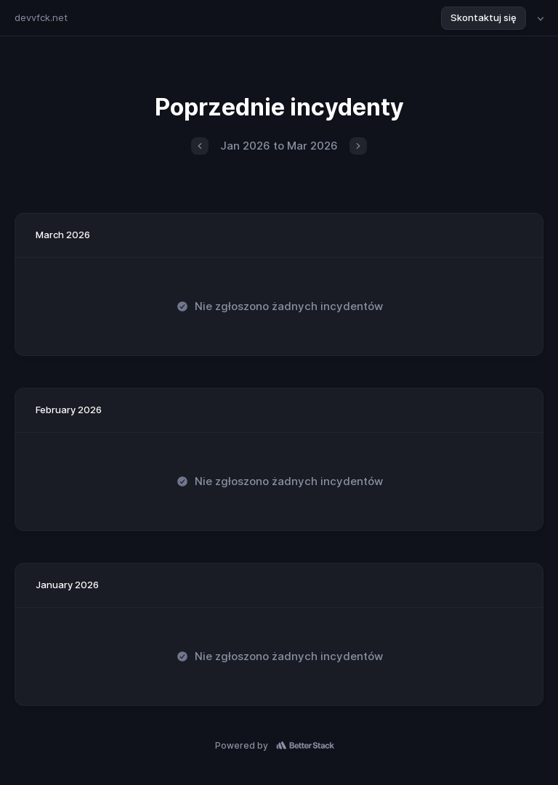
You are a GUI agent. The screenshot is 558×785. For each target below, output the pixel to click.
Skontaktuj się (483, 17)
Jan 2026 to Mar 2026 (279, 145)
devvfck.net (41, 17)
